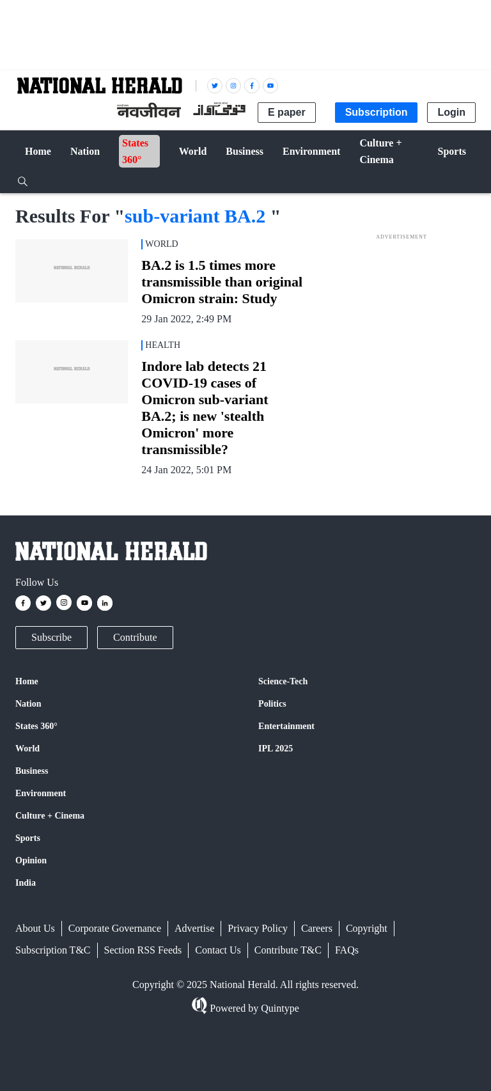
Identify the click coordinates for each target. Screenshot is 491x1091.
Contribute (135, 637)
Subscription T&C (53, 950)
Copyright (366, 928)
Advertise (194, 928)
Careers (316, 928)
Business (31, 771)
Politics (272, 704)
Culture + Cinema (49, 815)
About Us (35, 928)
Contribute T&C (288, 950)
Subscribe (51, 637)
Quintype (278, 1008)
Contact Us (218, 950)
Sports (27, 838)
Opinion (31, 860)
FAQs (347, 950)
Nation (28, 704)
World (27, 748)
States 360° (36, 726)
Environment (40, 793)
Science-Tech (283, 681)
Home (26, 681)
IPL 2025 (275, 748)
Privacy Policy (258, 928)
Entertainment (286, 726)
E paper (287, 112)
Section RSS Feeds (143, 950)
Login (451, 112)
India (25, 883)
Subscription (376, 112)
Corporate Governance (114, 928)
